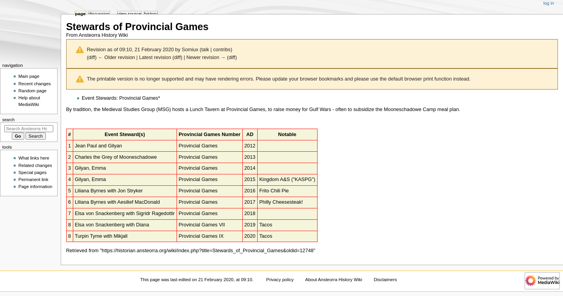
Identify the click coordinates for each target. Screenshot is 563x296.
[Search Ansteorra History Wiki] (28, 128)
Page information (35, 186)
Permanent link (33, 179)
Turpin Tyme (88, 236)
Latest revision (155, 57)
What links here (33, 158)
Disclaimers (385, 279)
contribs (221, 49)
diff (91, 57)
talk (205, 49)
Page (80, 13)
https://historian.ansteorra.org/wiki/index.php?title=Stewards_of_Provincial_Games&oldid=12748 (208, 250)
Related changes (35, 165)
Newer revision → (206, 57)
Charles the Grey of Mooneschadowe (116, 157)
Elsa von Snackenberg (100, 213)
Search (8, 119)
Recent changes (34, 83)
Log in (548, 3)
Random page (32, 90)
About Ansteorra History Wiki (333, 279)
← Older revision (116, 57)
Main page (29, 76)
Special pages (32, 172)
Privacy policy (280, 279)
